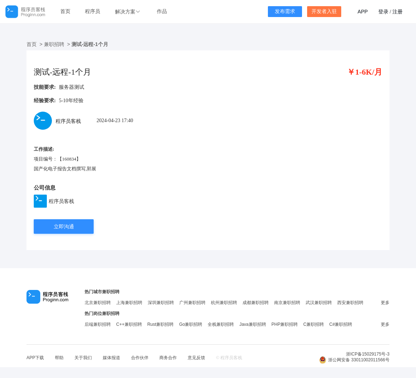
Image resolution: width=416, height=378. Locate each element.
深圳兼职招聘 (161, 302)
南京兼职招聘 (287, 302)
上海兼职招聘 (129, 302)
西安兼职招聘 (350, 302)
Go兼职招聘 (190, 324)
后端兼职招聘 (98, 324)
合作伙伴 (139, 358)
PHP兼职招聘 (285, 324)
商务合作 (168, 358)
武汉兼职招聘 (319, 302)
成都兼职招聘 (255, 302)
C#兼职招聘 (340, 324)
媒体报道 (111, 358)
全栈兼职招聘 (221, 324)
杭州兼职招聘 (224, 302)
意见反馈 (196, 358)
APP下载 (35, 358)
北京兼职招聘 (98, 302)
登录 (383, 11)
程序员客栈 (61, 201)
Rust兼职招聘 (160, 324)
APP (363, 11)
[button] (128, 11)
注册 (397, 11)
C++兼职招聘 (129, 324)
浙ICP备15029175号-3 (368, 354)
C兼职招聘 (313, 324)
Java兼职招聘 (252, 324)
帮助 (59, 358)
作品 (162, 11)
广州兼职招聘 (192, 302)
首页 (65, 11)
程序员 (92, 11)
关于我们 (83, 358)
